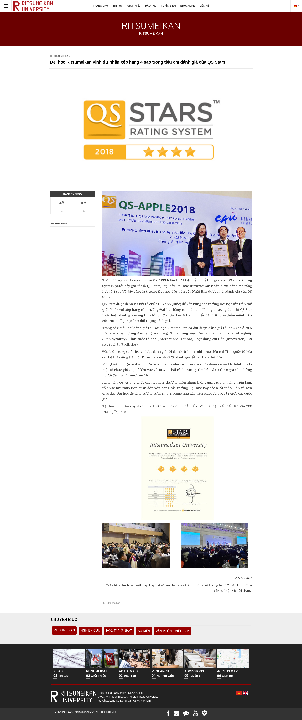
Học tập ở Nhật (119, 630)
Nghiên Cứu (90, 630)
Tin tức (118, 5)
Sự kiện (144, 631)
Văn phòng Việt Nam (172, 631)
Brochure (187, 5)
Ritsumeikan (113, 603)
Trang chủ (100, 5)
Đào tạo (150, 5)
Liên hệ (204, 5)
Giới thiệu (133, 5)
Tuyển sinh (168, 5)
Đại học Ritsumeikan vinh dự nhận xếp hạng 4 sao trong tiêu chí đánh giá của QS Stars (137, 62)
